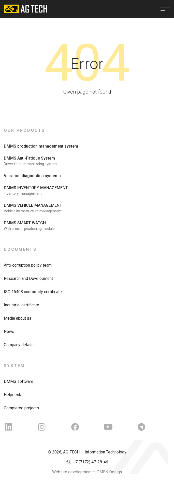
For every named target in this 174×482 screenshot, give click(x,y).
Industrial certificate (21, 305)
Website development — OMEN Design (87, 472)
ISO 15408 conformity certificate (33, 291)
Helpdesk (12, 394)
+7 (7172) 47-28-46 (90, 462)
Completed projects (21, 408)
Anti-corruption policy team (28, 265)
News (9, 331)
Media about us (17, 318)
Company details (19, 344)
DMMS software (18, 381)
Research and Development (28, 278)
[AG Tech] (25, 9)
